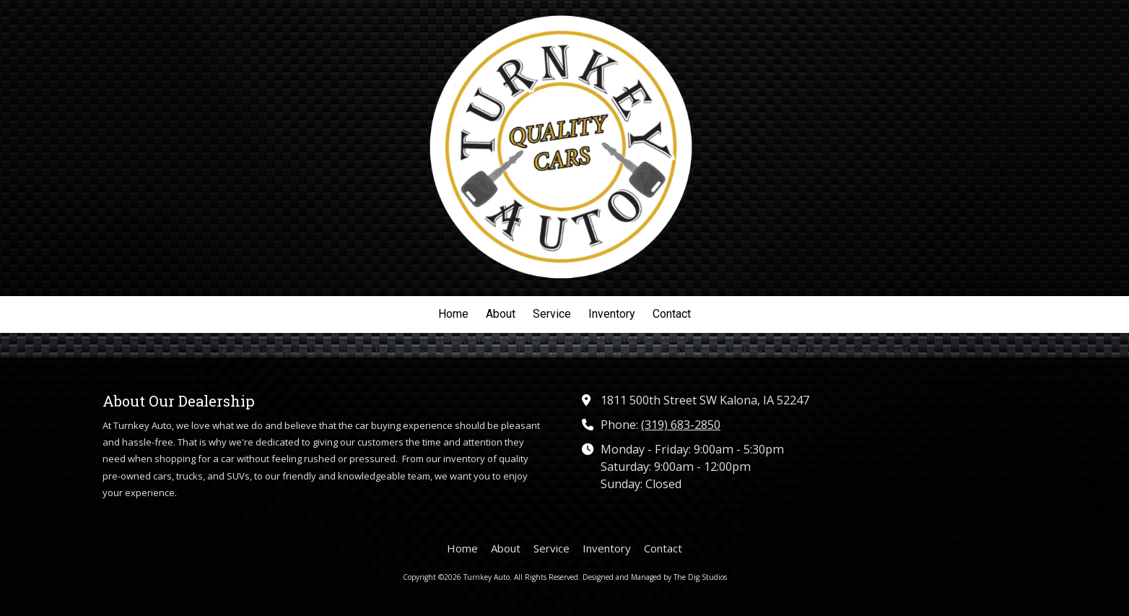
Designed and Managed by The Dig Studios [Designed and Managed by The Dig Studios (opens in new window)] (655, 577)
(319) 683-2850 (680, 425)
